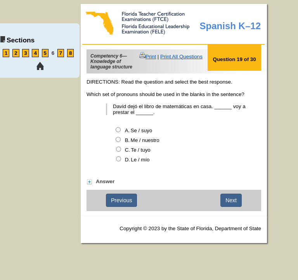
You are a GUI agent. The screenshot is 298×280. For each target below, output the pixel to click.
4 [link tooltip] (35, 53)
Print (151, 57)
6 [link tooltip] (53, 53)
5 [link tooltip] (45, 53)
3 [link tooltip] (25, 53)
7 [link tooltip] (60, 53)
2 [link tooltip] (15, 53)
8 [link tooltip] (70, 53)
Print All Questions (181, 57)
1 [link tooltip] (6, 53)
